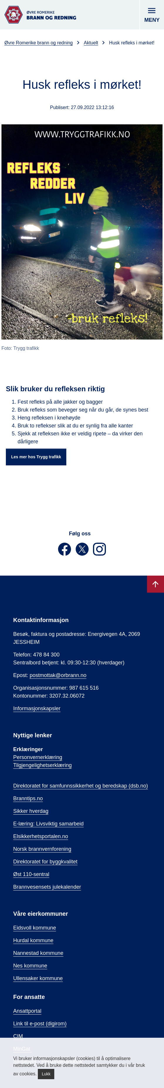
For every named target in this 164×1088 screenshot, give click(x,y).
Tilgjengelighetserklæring (42, 765)
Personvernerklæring (37, 757)
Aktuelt (91, 42)
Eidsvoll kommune (34, 928)
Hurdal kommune (33, 940)
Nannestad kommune (38, 953)
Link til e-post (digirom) (40, 1024)
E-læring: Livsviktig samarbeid (48, 824)
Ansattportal (27, 1011)
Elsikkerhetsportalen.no (40, 836)
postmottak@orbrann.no (58, 675)
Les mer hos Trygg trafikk (36, 456)
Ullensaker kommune (38, 978)
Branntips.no (28, 798)
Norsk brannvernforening (42, 849)
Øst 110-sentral (31, 874)
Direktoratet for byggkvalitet (45, 862)
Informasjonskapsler (36, 708)
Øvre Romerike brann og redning (38, 42)
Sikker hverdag (30, 811)
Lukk (46, 1074)
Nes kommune (30, 966)
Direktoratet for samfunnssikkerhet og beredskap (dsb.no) (80, 786)
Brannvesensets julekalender (47, 887)
